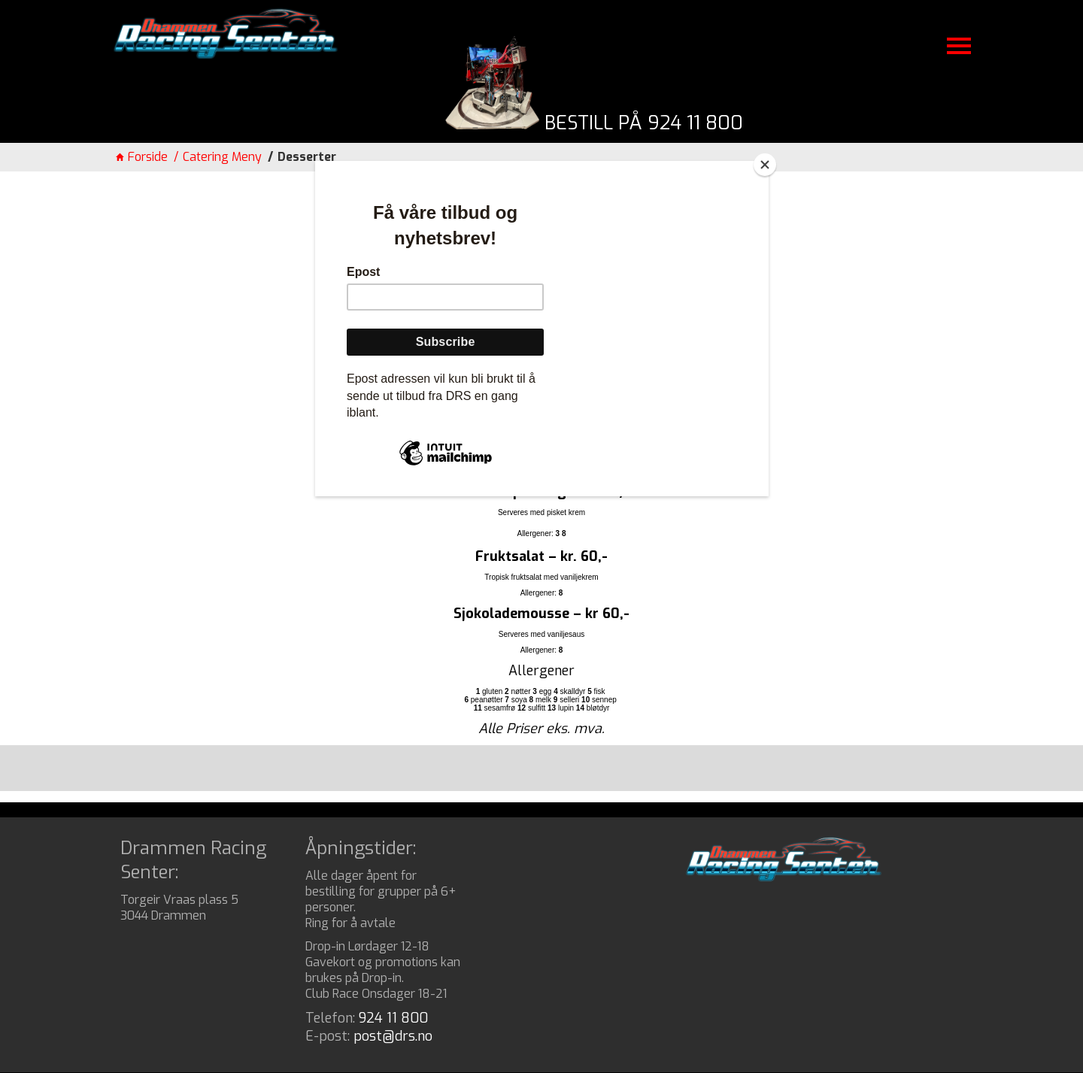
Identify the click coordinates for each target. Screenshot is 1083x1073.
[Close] (765, 164)
